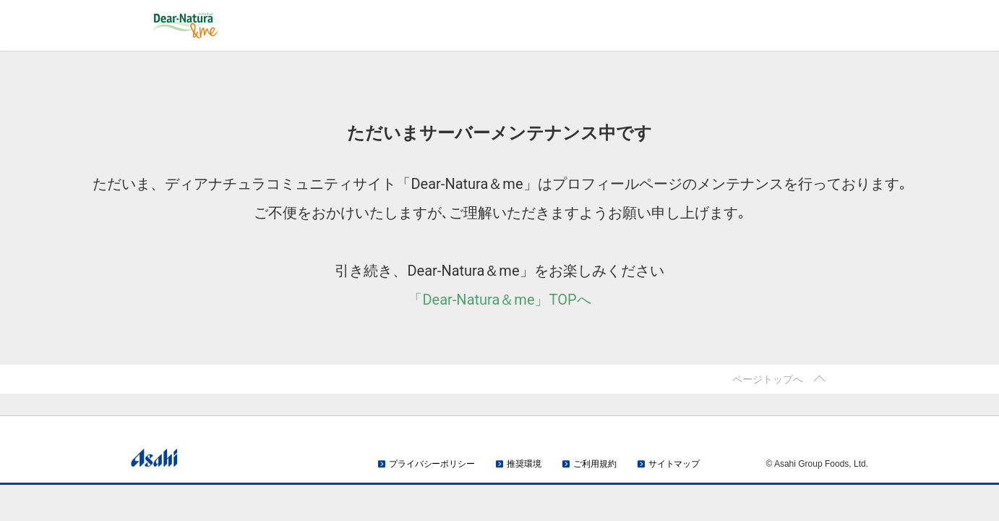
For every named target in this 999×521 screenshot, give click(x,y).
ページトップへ (767, 379)
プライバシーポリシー (432, 464)
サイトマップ (674, 464)
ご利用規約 (594, 464)
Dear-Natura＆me (236, 25)
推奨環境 (524, 464)
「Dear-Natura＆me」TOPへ (499, 299)
